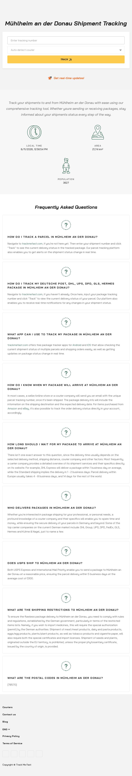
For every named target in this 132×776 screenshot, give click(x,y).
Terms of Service (12, 743)
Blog (5, 721)
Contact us (9, 714)
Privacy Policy (11, 736)
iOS (89, 345)
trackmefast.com (32, 243)
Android (76, 345)
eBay (26, 408)
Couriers (7, 707)
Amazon (12, 408)
